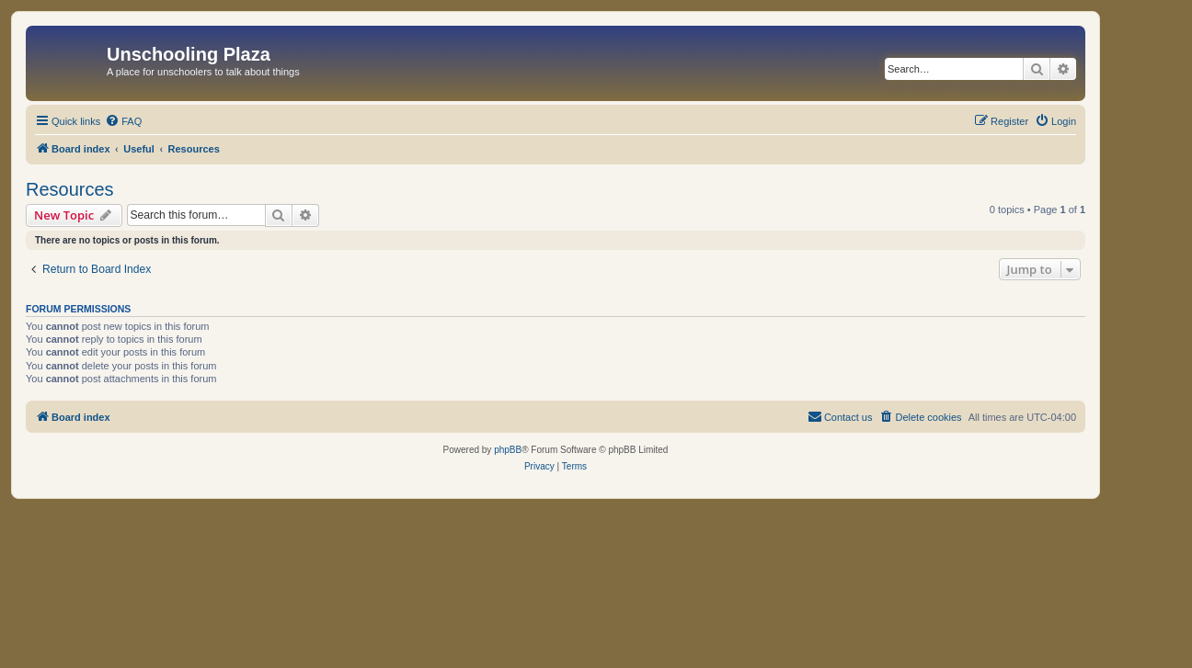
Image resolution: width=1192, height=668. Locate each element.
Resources (70, 189)
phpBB (508, 450)
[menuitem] (123, 121)
